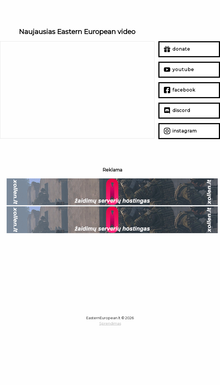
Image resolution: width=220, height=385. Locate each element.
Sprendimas (110, 323)
